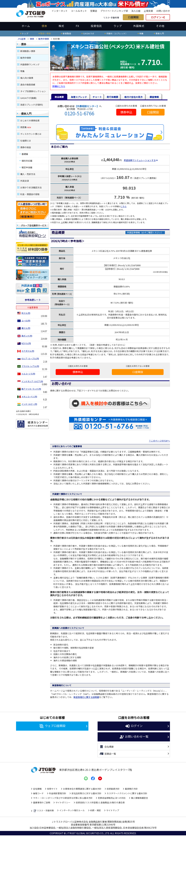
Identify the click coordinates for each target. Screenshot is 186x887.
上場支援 (148, 10)
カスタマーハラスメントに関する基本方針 (127, 793)
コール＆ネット (79, 10)
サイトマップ (112, 810)
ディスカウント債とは (30, 133)
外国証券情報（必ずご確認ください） (145, 232)
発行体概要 (112, 97)
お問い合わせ (163, 10)
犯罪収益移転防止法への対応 (112, 798)
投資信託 (96, 26)
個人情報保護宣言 (139, 798)
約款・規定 (95, 810)
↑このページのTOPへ (159, 441)
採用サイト (52, 788)
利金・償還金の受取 (29, 194)
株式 (61, 26)
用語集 (25, 127)
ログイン (158, 17)
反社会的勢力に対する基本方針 (86, 793)
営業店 (93, 10)
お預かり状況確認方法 (31, 187)
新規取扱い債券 (27, 51)
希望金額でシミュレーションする (141, 160)
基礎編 (25, 154)
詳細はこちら (58, 86)
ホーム (26, 26)
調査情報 (154, 97)
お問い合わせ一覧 (134, 737)
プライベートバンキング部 (114, 10)
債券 (44, 26)
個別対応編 (27, 160)
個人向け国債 (26, 77)
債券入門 (26, 114)
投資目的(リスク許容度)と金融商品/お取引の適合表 (100, 802)
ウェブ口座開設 (52, 726)
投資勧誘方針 (113, 788)
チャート (97, 97)
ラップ (117, 26)
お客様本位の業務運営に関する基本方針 (82, 788)
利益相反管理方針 (57, 793)
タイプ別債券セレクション (33, 91)
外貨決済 (24, 180)
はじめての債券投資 (29, 120)
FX (77, 26)
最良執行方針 (131, 788)
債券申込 (126, 112)
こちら (124, 206)
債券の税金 (25, 147)
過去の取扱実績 (27, 84)
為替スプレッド (79, 97)
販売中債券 (43, 38)
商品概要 (59, 97)
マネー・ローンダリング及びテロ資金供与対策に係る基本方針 (63, 798)
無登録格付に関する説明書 (86, 697)
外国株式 (138, 26)
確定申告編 (27, 167)
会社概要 (106, 747)
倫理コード (38, 793)
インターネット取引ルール (72, 810)
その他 (160, 26)
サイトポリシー (63, 802)
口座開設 (133, 17)
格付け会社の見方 (133, 97)
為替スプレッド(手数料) (31, 104)
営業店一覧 (107, 754)
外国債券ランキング (29, 64)
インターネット (60, 10)
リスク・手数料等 (43, 811)
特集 (22, 71)
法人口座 (135, 10)
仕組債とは (25, 140)
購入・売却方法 (27, 174)
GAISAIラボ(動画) (28, 97)
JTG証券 (22, 38)
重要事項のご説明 (41, 802)
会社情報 (37, 788)
